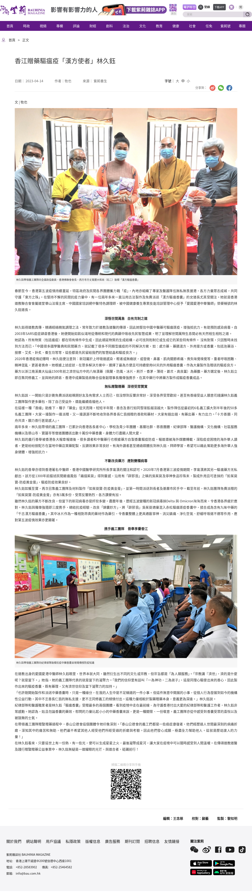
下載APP (219, 7)
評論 (76, 25)
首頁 (10, 25)
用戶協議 (53, 841)
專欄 (59, 25)
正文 (25, 40)
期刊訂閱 (132, 841)
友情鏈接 (171, 841)
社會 (192, 25)
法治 (126, 25)
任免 (209, 25)
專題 (242, 25)
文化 (142, 25)
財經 (92, 25)
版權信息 (92, 841)
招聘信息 (152, 841)
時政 (26, 25)
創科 (109, 25)
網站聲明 (33, 841)
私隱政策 (73, 841)
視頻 (43, 25)
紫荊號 (225, 25)
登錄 (207, 7)
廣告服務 (112, 841)
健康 (175, 25)
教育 (159, 25)
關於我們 (13, 841)
